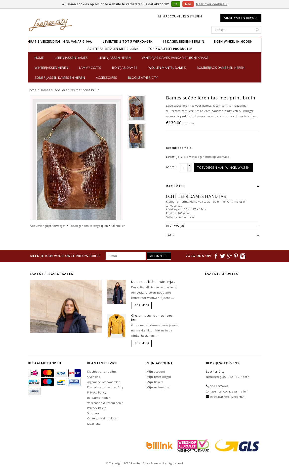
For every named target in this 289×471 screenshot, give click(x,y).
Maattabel (94, 423)
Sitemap (93, 413)
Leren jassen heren (115, 57)
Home (39, 57)
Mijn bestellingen (159, 377)
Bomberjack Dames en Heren (221, 67)
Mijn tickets (155, 382)
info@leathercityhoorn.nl (228, 396)
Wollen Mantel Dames (167, 67)
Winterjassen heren (51, 67)
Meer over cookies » (211, 4)
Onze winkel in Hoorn (103, 418)
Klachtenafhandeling (102, 371)
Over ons (93, 377)
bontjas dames (124, 67)
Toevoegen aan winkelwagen (223, 167)
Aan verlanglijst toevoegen (48, 226)
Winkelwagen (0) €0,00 (240, 18)
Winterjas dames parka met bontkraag (175, 57)
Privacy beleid (97, 408)
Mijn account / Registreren (180, 16)
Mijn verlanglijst (158, 387)
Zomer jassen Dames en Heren (60, 77)
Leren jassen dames (71, 57)
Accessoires (106, 77)
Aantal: (171, 167)
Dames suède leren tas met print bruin (69, 90)
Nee (188, 4)
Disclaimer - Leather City (105, 387)
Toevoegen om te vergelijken (88, 226)
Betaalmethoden (99, 397)
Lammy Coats (90, 67)
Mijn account (156, 371)
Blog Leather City (143, 77)
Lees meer (141, 305)
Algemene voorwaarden (104, 382)
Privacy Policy (96, 392)
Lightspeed (175, 463)
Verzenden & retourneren (105, 403)
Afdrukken (118, 226)
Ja (176, 4)
